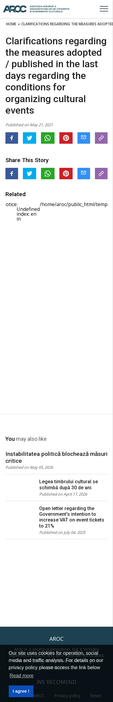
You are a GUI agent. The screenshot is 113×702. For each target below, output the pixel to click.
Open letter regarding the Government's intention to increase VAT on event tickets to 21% (71, 517)
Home (11, 24)
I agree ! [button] (21, 691)
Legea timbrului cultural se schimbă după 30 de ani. (68, 484)
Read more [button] (21, 675)
